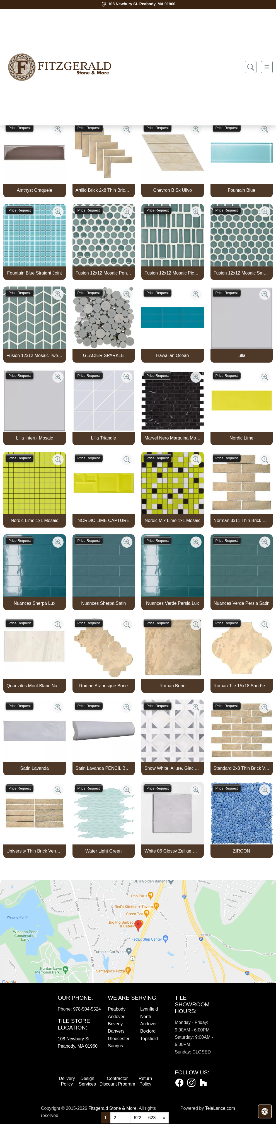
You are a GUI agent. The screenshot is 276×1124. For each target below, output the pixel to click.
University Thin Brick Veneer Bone (34, 851)
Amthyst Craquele (34, 190)
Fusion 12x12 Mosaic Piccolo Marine (172, 273)
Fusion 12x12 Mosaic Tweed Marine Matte (34, 355)
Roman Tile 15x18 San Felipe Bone (242, 685)
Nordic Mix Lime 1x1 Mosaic (172, 520)
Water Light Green (103, 851)
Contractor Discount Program (117, 1081)
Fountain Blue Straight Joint (34, 273)
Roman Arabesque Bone (103, 685)
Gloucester (118, 1038)
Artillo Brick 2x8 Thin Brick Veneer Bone (104, 190)
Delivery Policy (67, 1081)
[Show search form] (250, 67)
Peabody (116, 1009)
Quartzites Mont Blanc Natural (34, 685)
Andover (116, 1016)
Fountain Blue (241, 190)
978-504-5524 (87, 1009)
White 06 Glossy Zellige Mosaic (172, 851)
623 (152, 1117)
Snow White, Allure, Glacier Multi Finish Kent (172, 768)
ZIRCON (241, 851)
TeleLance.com (220, 1108)
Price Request (19, 128)
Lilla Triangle (103, 438)
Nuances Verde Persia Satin (241, 603)
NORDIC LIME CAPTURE (103, 520)
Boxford (148, 1031)
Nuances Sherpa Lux (34, 603)
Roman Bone (172, 685)
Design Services (87, 1081)
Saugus (115, 1045)
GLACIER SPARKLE (103, 355)
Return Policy (145, 1081)
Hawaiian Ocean (172, 355)
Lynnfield (149, 1009)
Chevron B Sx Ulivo (172, 190)
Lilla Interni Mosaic (34, 438)
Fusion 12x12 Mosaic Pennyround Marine (104, 273)
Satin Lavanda (34, 768)
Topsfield (149, 1038)
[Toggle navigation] (267, 67)
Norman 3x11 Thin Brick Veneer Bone (242, 520)
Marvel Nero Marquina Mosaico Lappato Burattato (172, 438)
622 (137, 1117)
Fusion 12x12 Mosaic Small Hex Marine (242, 273)
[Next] (164, 1117)
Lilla (241, 355)
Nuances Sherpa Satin (103, 603)
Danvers (116, 1031)
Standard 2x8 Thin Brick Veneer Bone (242, 768)
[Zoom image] (58, 129)
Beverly (115, 1023)
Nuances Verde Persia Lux (172, 603)
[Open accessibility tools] (265, 1111)
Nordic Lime (241, 438)
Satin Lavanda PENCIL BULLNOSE (104, 768)
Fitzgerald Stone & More (112, 1108)
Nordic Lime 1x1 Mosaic (34, 520)
